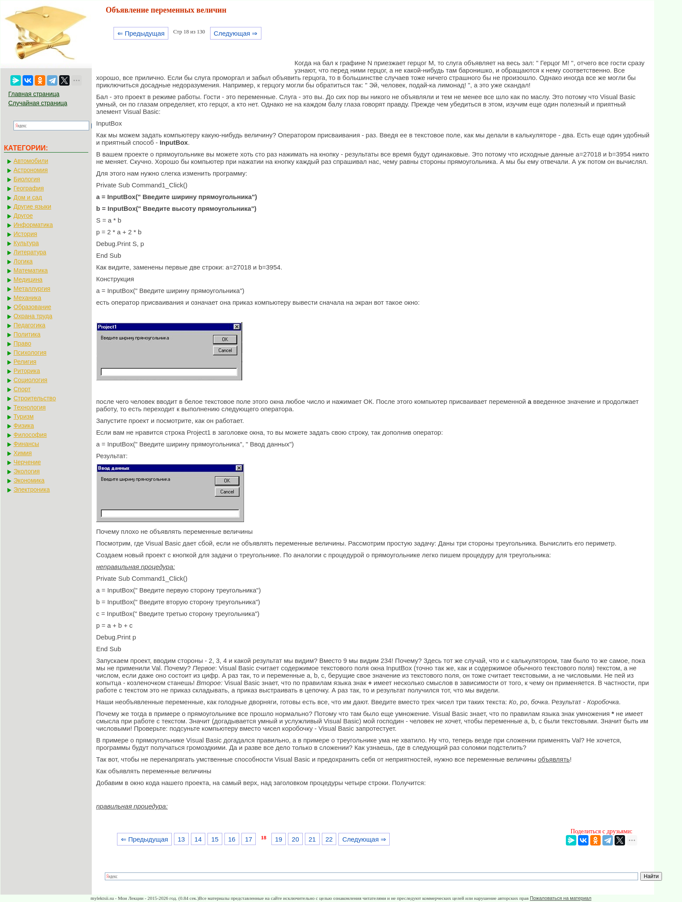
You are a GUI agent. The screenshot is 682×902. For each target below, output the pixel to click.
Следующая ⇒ (235, 33)
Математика (30, 270)
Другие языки (32, 206)
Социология (30, 379)
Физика (23, 425)
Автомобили (30, 160)
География (28, 188)
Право (22, 343)
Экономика (28, 480)
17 (248, 839)
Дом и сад (27, 197)
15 (215, 839)
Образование (32, 306)
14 (198, 839)
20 (295, 839)
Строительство (34, 398)
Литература (29, 252)
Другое (23, 215)
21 (312, 839)
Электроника (31, 489)
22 (329, 839)
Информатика (33, 224)
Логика (23, 261)
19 (278, 839)
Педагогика (29, 325)
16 (231, 839)
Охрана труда (32, 316)
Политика (26, 334)
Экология (26, 471)
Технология (29, 407)
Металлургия (31, 288)
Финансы (26, 443)
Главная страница (34, 93)
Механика (27, 297)
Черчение (27, 462)
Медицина (28, 279)
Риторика (26, 370)
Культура (26, 243)
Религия (25, 361)
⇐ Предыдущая (141, 33)
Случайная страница (37, 103)
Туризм (23, 416)
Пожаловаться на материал (560, 898)
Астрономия (30, 169)
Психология (30, 352)
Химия (22, 452)
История (25, 233)
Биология (26, 179)
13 (181, 839)
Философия (30, 434)
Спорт (21, 389)
